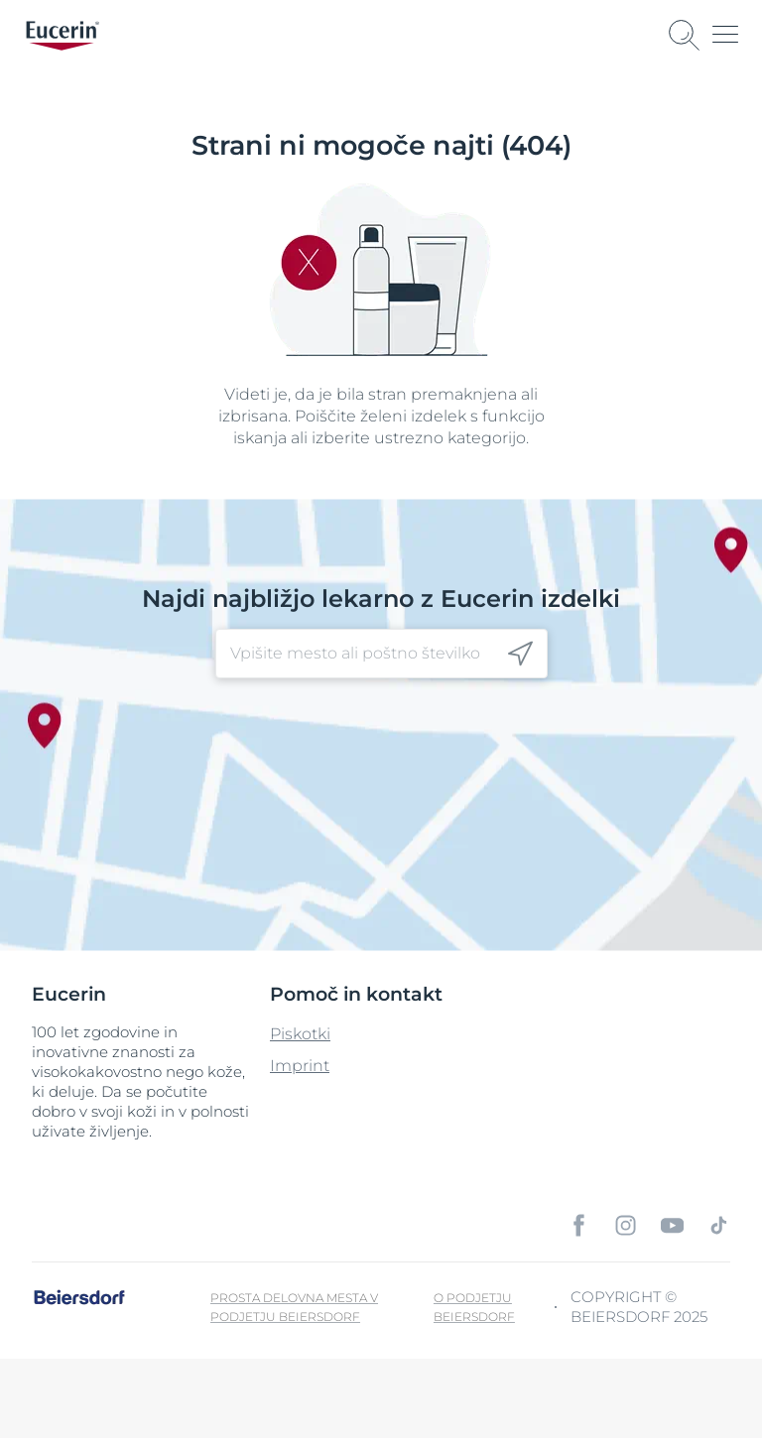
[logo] (62, 36)
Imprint (299, 1065)
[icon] (520, 654)
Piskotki (300, 1033)
